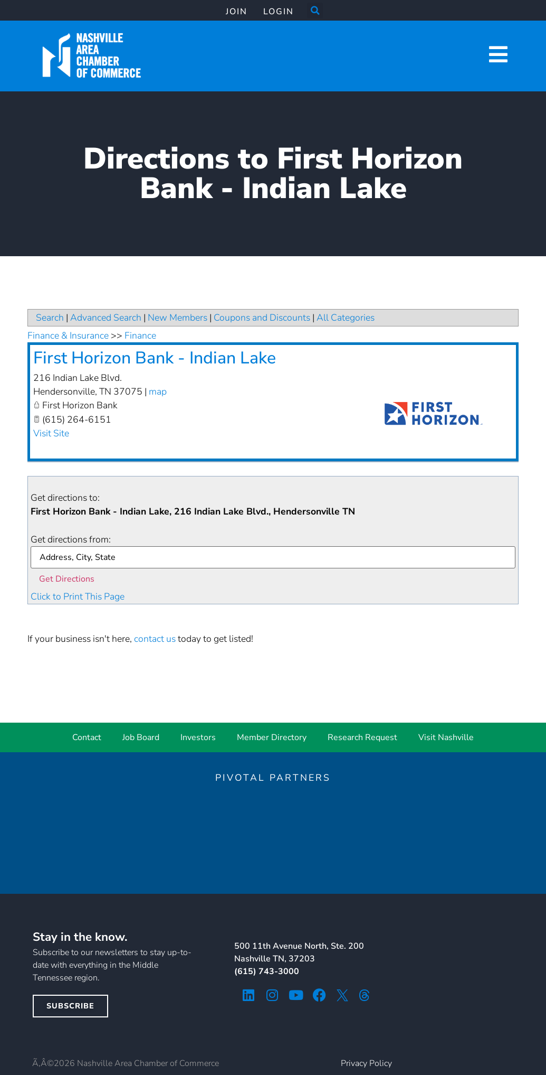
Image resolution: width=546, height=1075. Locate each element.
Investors (198, 737)
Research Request (362, 737)
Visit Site (51, 433)
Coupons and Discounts (262, 317)
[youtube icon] (295, 995)
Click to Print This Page (77, 596)
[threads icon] (364, 995)
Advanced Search (105, 317)
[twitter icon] (342, 995)
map (158, 391)
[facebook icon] (319, 995)
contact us (155, 638)
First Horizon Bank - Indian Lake (154, 358)
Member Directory (271, 737)
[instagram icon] (272, 995)
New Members (177, 317)
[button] (315, 10)
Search (50, 317)
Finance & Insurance (68, 335)
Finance (140, 335)
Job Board (140, 737)
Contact (86, 737)
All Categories (346, 317)
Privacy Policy (366, 1063)
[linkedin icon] (248, 995)
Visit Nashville (446, 737)
